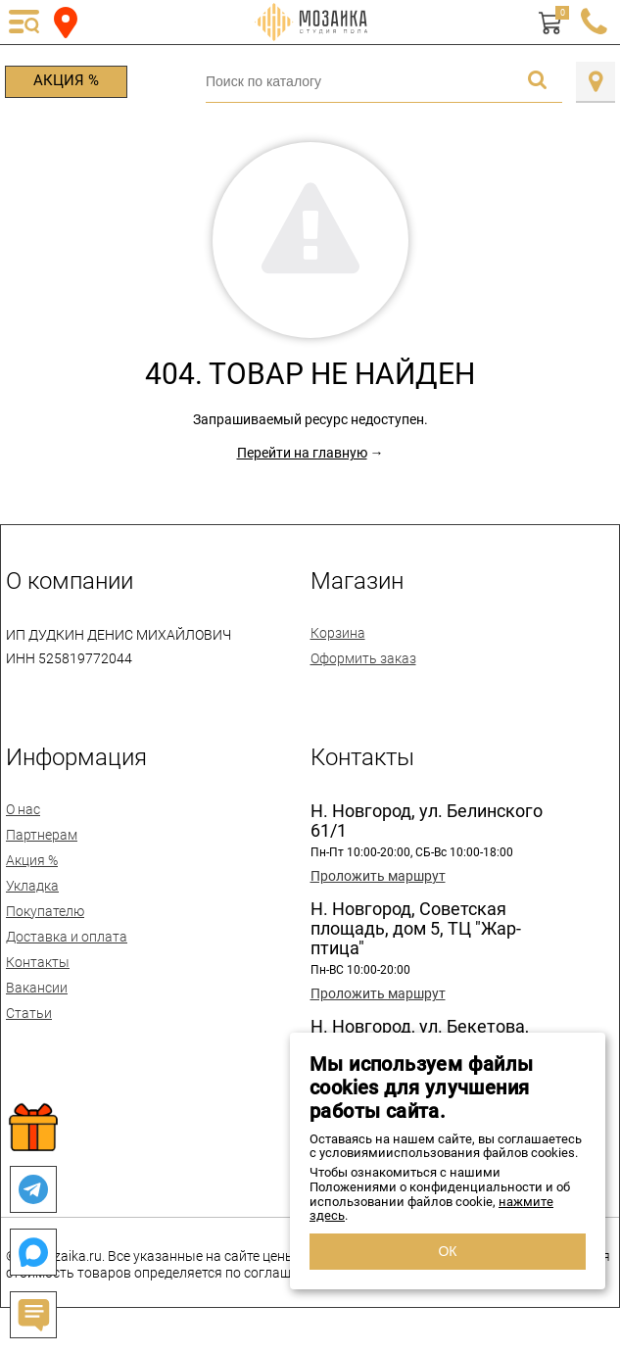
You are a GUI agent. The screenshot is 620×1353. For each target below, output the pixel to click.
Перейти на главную (302, 452)
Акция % (66, 80)
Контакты (38, 962)
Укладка (32, 886)
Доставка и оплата (66, 936)
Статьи (29, 1013)
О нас (23, 809)
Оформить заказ (363, 658)
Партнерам (41, 835)
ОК (447, 1251)
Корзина (337, 633)
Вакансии (37, 987)
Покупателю (45, 911)
